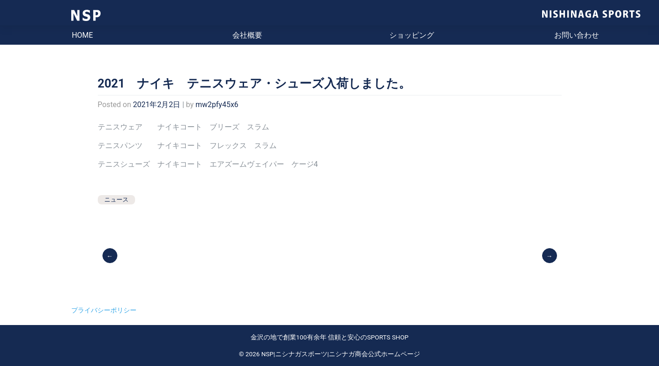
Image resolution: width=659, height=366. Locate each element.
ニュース (116, 199)
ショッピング (411, 35)
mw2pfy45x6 (217, 104)
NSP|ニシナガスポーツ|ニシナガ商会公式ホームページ (340, 354)
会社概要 (247, 35)
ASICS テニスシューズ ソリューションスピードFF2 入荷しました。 (550, 255)
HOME (82, 35)
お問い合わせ (576, 35)
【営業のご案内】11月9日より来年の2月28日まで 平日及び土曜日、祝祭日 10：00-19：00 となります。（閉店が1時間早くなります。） (110, 255)
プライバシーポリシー (103, 310)
